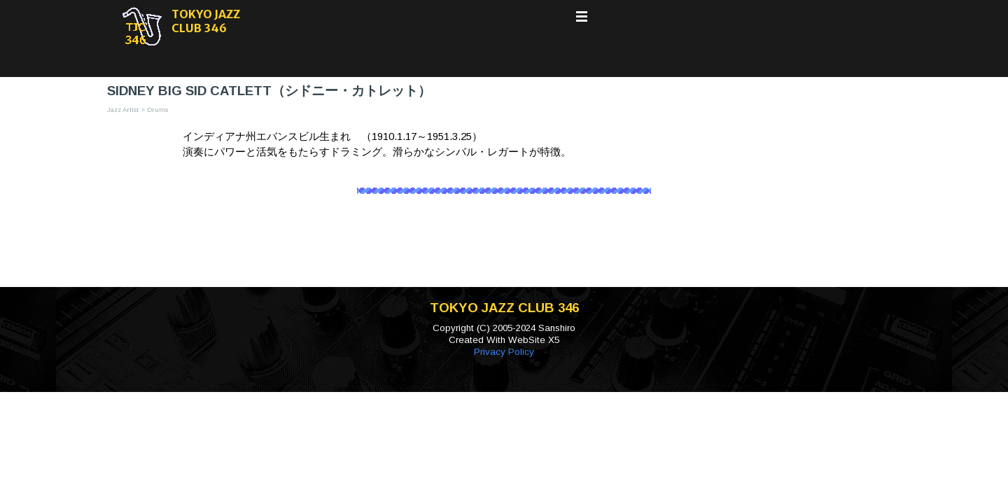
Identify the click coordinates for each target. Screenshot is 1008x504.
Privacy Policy (504, 351)
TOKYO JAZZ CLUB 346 (207, 21)
